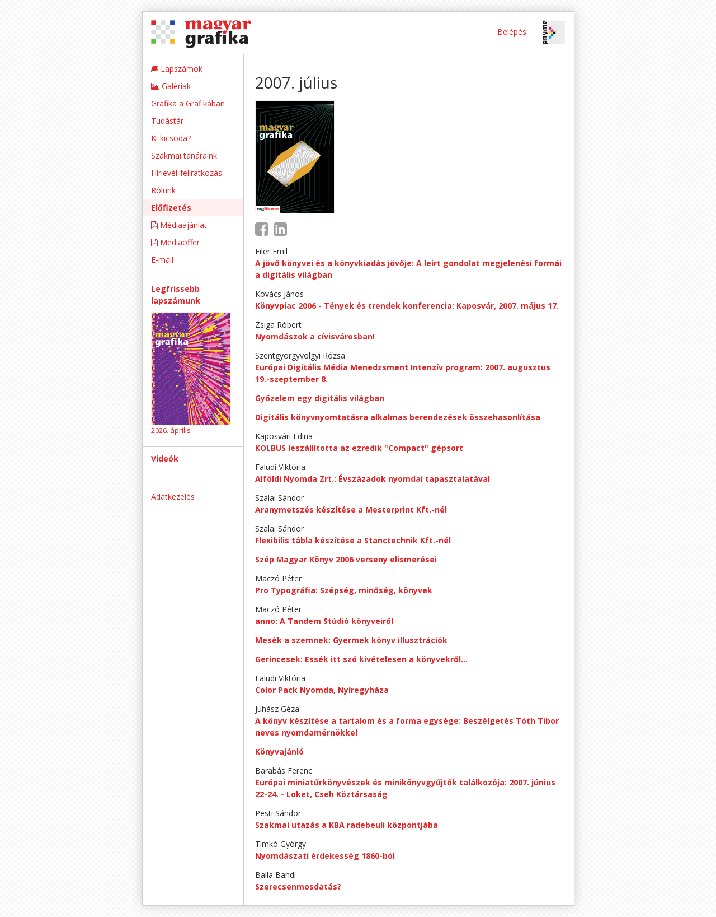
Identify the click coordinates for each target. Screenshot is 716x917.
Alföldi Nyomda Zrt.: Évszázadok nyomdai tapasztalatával (372, 478)
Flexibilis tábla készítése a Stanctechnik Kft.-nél (353, 540)
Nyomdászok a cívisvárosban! (315, 336)
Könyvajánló (279, 751)
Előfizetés (171, 207)
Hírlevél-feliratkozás (186, 172)
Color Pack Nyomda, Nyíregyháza (322, 690)
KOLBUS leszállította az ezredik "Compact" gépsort (359, 448)
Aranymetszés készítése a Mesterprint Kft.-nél (351, 509)
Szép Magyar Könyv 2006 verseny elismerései (346, 559)
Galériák (171, 86)
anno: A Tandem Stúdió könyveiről (324, 621)
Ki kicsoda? (171, 138)
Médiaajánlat (179, 225)
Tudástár (167, 120)
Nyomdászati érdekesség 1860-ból (325, 855)
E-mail (162, 259)
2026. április (171, 430)
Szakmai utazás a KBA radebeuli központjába (346, 825)
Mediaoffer (175, 242)
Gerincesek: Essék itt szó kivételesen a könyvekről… (361, 659)
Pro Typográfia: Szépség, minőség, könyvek (343, 590)
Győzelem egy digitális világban (319, 398)
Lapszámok (176, 68)
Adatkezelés (173, 496)
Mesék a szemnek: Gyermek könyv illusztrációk (351, 640)
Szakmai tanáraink (184, 155)
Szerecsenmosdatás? (298, 886)
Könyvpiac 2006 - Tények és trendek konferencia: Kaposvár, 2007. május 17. (407, 305)
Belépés (511, 31)
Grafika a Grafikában (188, 103)
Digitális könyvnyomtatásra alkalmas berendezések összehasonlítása (397, 417)
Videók (164, 458)
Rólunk (163, 190)
